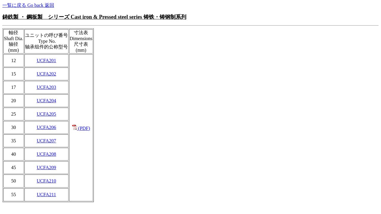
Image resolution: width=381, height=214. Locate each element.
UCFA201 (46, 60)
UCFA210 (46, 180)
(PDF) (81, 128)
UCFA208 (46, 154)
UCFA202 (46, 73)
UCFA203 (46, 87)
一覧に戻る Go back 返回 (28, 5)
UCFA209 (46, 167)
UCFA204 (46, 100)
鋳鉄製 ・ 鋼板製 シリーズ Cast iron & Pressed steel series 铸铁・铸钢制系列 (94, 17)
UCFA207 (46, 140)
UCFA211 (46, 194)
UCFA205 (46, 114)
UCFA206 (46, 127)
